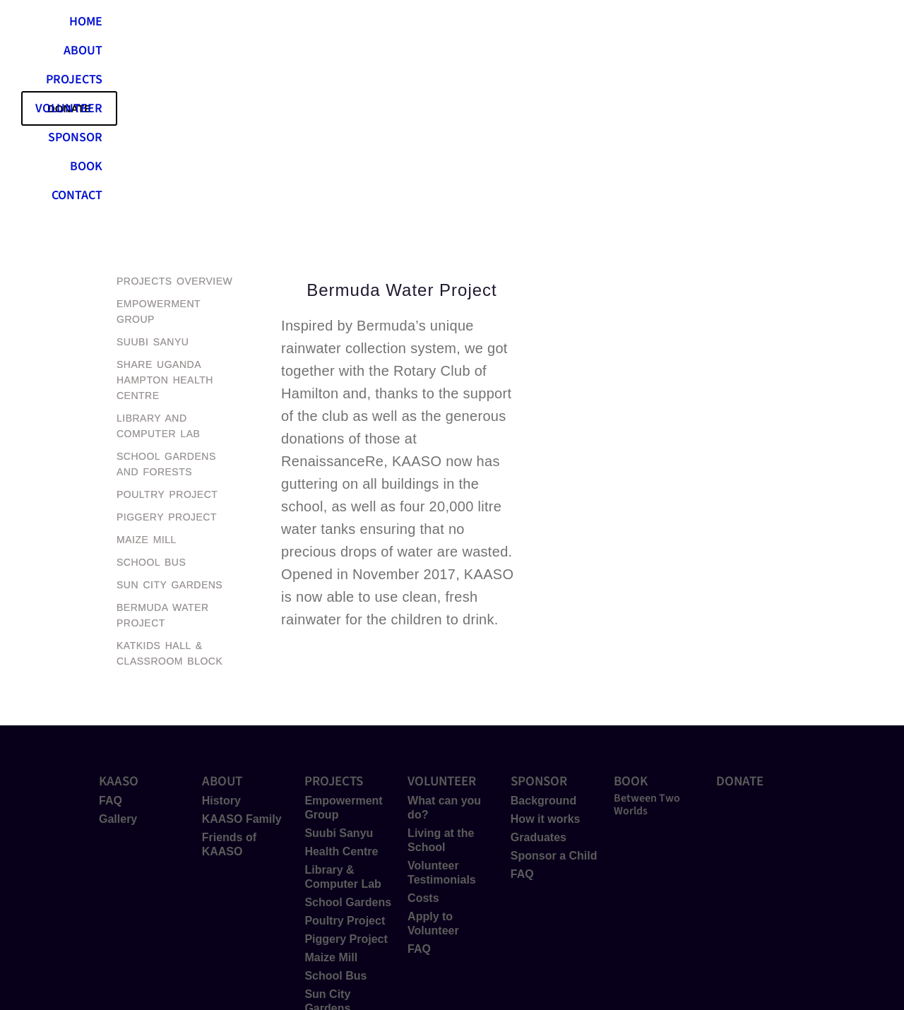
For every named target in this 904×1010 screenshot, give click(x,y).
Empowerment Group (343, 639)
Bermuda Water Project (346, 865)
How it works (546, 651)
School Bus (335, 808)
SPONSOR (588, 24)
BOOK (659, 24)
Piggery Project (345, 771)
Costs (423, 730)
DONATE (739, 613)
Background (543, 632)
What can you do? (444, 639)
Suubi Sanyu (338, 665)
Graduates (538, 669)
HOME (268, 24)
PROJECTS (409, 24)
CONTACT (729, 24)
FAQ (110, 632)
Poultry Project (344, 753)
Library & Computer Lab (342, 709)
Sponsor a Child (554, 688)
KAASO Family (242, 651)
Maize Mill (330, 789)
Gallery (118, 651)
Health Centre (341, 683)
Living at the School (441, 672)
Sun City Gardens (327, 833)
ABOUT (333, 24)
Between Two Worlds (647, 636)
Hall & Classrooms (336, 898)
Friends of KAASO (229, 676)
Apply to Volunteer (433, 755)
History (221, 632)
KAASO (118, 613)
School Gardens (347, 734)
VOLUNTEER (499, 24)
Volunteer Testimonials (442, 704)
